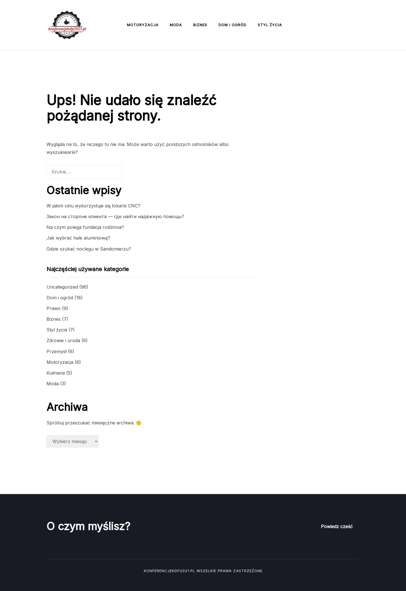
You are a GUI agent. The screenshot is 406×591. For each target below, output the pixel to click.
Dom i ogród (232, 25)
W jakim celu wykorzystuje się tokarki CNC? (93, 206)
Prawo (54, 308)
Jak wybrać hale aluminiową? (78, 238)
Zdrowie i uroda (63, 340)
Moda (176, 25)
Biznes (200, 25)
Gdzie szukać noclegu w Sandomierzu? (89, 249)
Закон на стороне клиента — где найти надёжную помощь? (115, 216)
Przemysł (57, 351)
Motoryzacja (142, 25)
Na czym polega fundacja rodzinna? (85, 227)
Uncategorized (62, 287)
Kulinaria (56, 373)
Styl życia (270, 25)
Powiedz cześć (337, 526)
